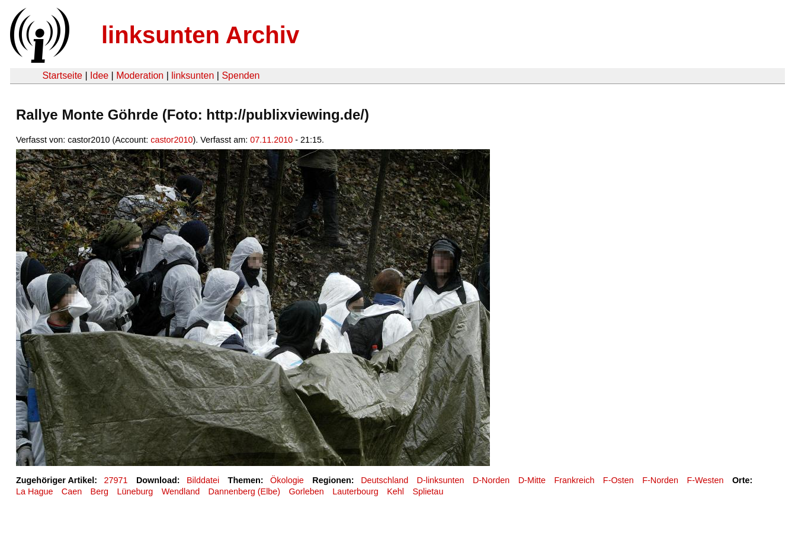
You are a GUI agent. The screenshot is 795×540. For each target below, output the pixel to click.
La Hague (34, 491)
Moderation (140, 75)
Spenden (240, 75)
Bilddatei (203, 480)
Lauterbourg (355, 491)
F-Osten (618, 480)
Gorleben (306, 491)
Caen (72, 491)
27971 (116, 480)
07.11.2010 (271, 139)
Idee (99, 75)
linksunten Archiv (200, 35)
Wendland (181, 491)
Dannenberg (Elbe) (245, 491)
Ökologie (287, 480)
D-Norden (491, 480)
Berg (99, 491)
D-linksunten (440, 480)
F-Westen (705, 480)
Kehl (395, 491)
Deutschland (384, 480)
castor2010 (171, 139)
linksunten (192, 75)
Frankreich (574, 480)
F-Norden (660, 480)
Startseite (62, 75)
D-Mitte (532, 480)
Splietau (427, 491)
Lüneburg (135, 491)
